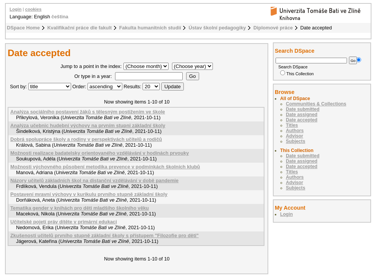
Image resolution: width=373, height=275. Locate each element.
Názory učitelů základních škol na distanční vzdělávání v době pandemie (94, 180)
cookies (33, 9)
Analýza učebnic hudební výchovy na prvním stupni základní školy (87, 125)
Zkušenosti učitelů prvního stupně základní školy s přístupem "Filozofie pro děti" (104, 235)
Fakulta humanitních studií (150, 28)
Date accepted (301, 120)
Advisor (294, 136)
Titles (292, 125)
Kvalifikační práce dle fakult (79, 28)
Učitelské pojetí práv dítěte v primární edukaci (63, 222)
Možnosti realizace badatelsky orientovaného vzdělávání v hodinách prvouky (99, 153)
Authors (295, 130)
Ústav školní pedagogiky (217, 28)
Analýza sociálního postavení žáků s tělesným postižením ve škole (87, 112)
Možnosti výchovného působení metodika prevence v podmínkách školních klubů (105, 167)
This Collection (297, 73)
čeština (60, 16)
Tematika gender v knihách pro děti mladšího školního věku (79, 208)
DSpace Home (23, 28)
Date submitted (302, 109)
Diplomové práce (273, 28)
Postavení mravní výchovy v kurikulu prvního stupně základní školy (88, 194)
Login (15, 9)
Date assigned (301, 114)
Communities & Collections (316, 104)
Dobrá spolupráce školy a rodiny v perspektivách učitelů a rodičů (86, 139)
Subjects (295, 141)
